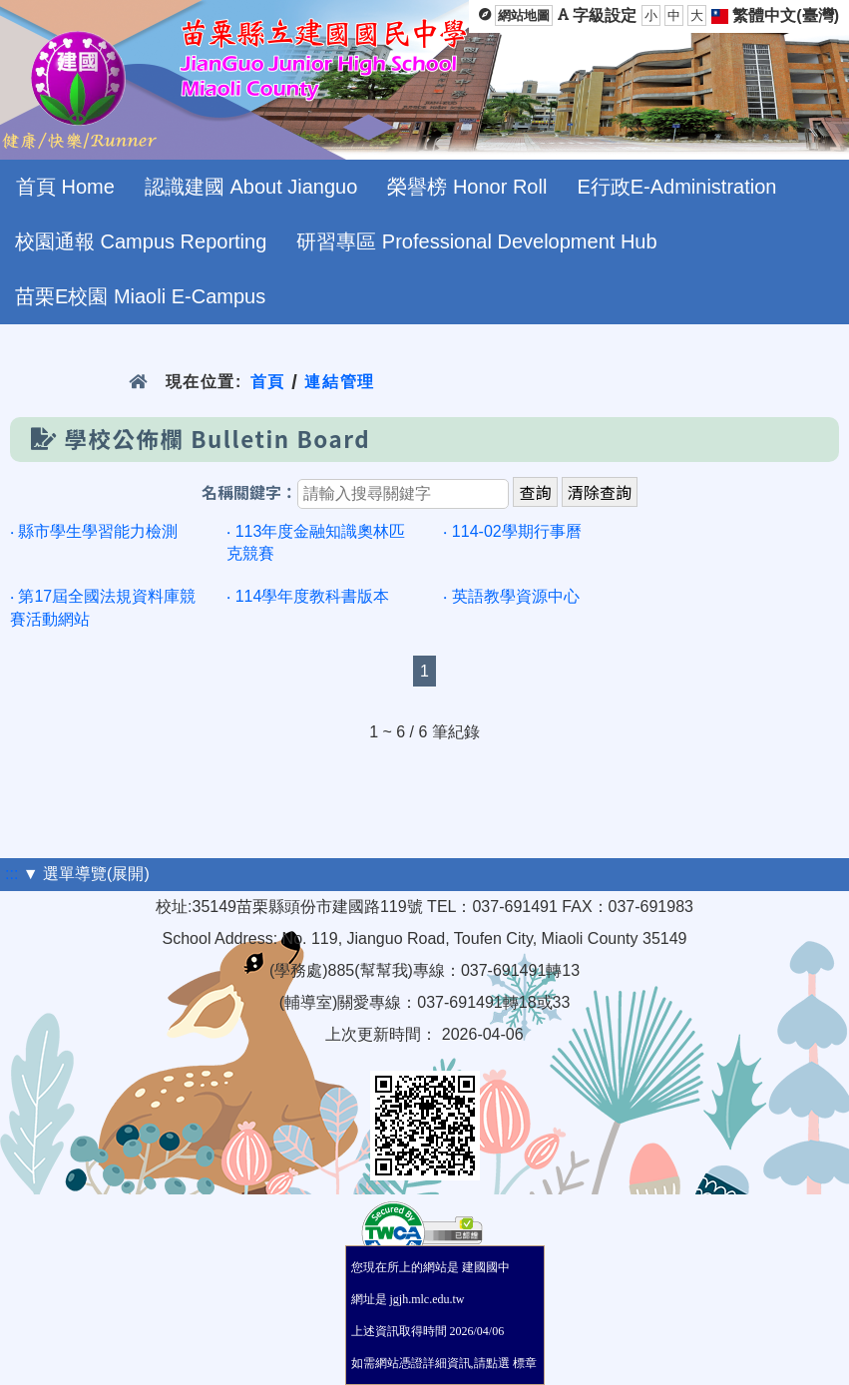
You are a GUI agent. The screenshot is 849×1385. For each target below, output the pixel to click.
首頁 (267, 381)
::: (11, 873)
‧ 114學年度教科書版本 (307, 596)
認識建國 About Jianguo (251, 187)
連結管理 (339, 381)
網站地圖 (524, 15)
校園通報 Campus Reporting (140, 241)
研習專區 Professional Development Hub (476, 241)
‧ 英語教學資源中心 (511, 596)
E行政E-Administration (676, 187)
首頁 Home (65, 187)
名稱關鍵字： (249, 493)
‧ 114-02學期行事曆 (512, 531)
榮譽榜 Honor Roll (467, 187)
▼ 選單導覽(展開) (86, 873)
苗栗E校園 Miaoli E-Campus (140, 296)
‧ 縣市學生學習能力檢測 (94, 531)
